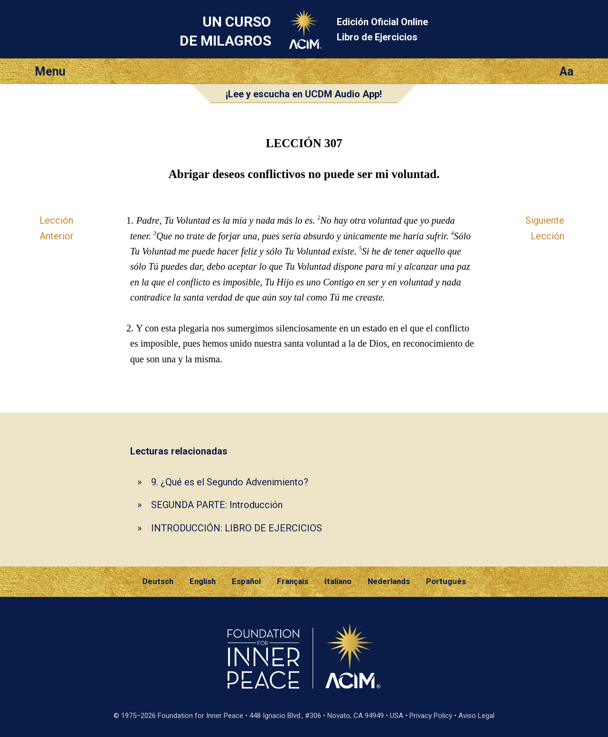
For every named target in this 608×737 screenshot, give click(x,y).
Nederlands (389, 581)
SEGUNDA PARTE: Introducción (217, 504)
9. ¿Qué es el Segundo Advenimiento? (229, 482)
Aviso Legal (476, 715)
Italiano (338, 581)
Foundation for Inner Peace (200, 715)
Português (446, 581)
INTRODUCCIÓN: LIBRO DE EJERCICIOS (236, 528)
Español (246, 581)
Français (292, 581)
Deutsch (157, 581)
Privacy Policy (430, 715)
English (203, 581)
